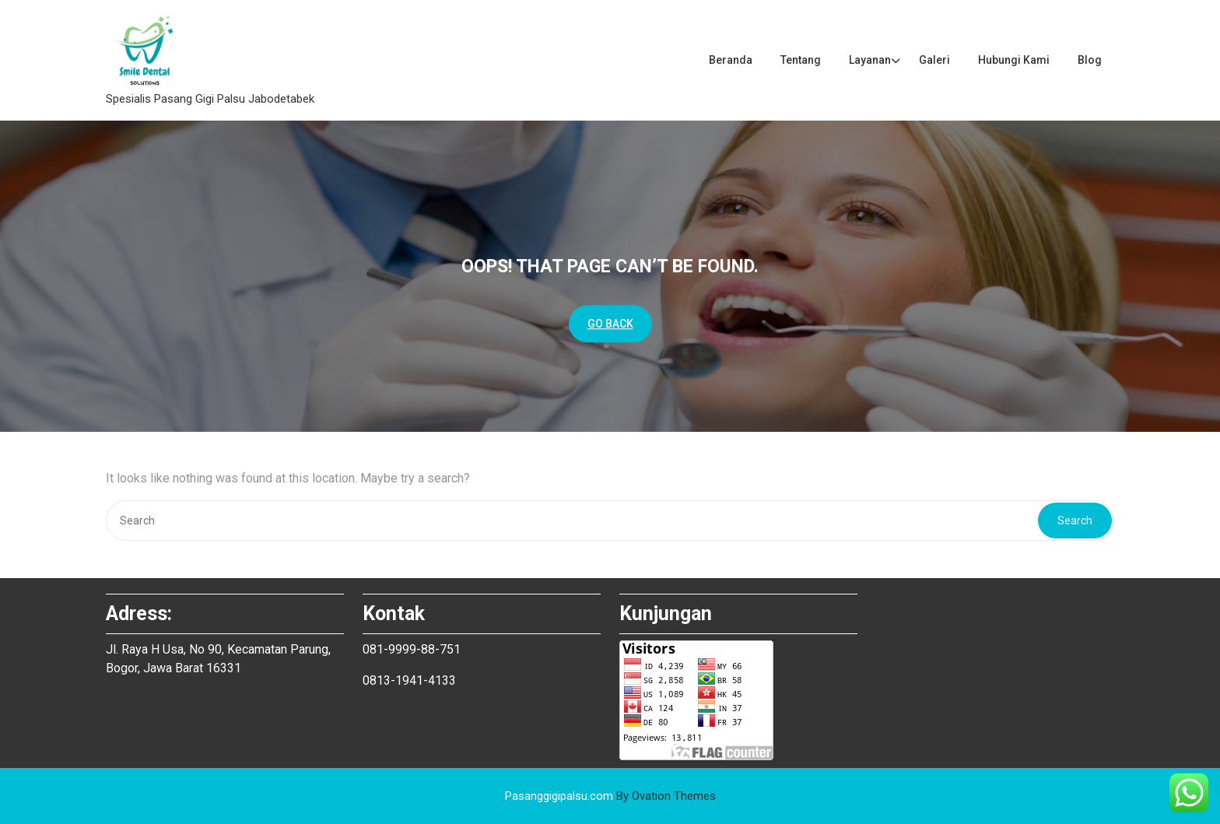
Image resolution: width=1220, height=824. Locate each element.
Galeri (934, 60)
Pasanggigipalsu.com (610, 796)
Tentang (800, 60)
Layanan (870, 60)
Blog (1090, 60)
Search (1074, 520)
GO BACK (610, 323)
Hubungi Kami (1014, 60)
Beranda (730, 60)
